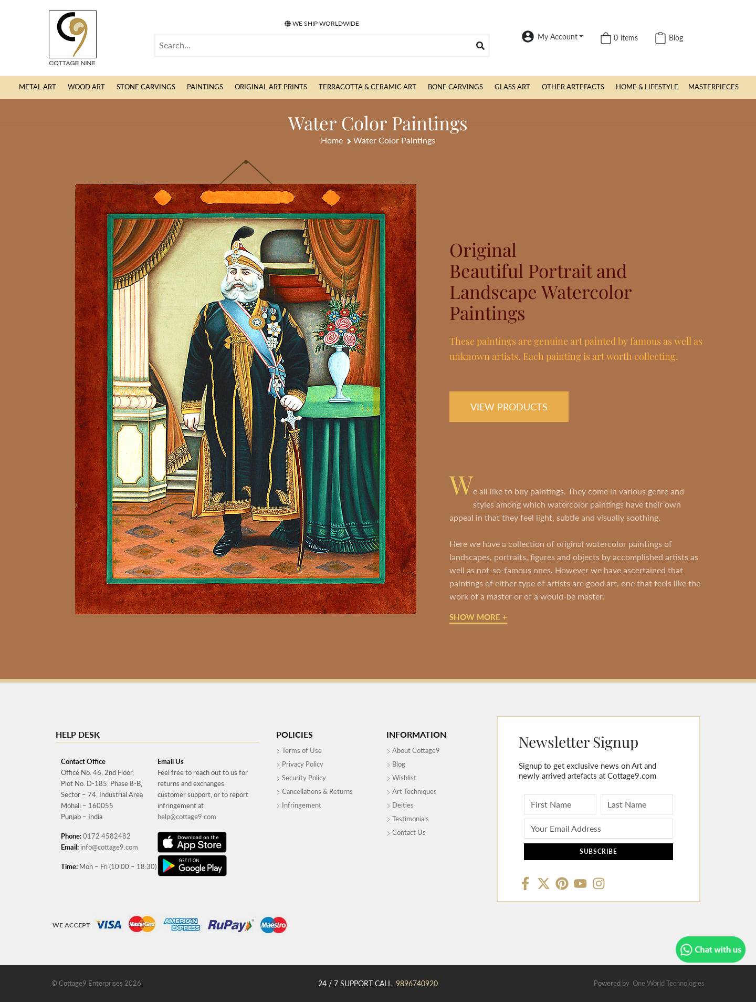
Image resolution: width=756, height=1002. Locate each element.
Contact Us (406, 832)
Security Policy (301, 777)
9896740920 (417, 983)
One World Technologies (669, 983)
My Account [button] (558, 36)
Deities (400, 805)
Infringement (298, 805)
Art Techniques (411, 791)
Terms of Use (299, 750)
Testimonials (407, 818)
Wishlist (401, 777)
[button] (37, 87)
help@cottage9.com (187, 816)
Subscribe (598, 851)
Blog (395, 764)
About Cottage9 (413, 750)
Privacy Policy (299, 764)
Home (332, 140)
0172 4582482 (107, 836)
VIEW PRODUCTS (509, 406)
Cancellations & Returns (314, 791)
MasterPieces (713, 86)
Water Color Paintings (394, 140)
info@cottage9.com (109, 847)
